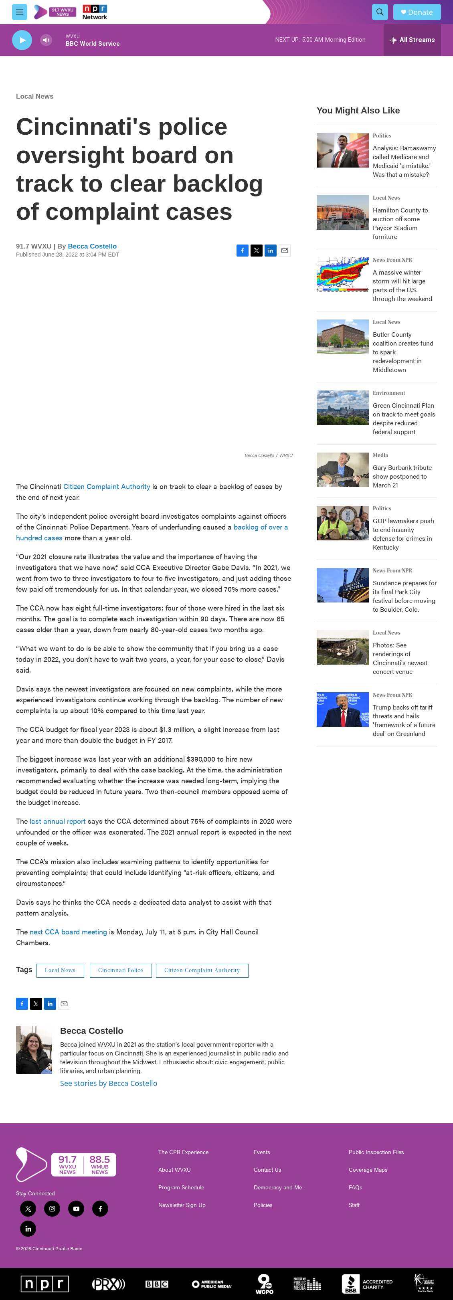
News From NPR (392, 260)
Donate (420, 12)
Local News (35, 96)
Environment (389, 393)
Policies (263, 1205)
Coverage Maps (368, 1170)
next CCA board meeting (68, 931)
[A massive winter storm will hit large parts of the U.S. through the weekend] (343, 274)
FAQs (355, 1187)
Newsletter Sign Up (182, 1205)
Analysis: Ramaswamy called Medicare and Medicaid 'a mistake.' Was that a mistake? (404, 161)
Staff (354, 1205)
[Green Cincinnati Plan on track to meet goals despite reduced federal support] (343, 407)
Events (262, 1152)
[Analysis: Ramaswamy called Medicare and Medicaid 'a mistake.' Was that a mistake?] (343, 150)
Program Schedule (181, 1187)
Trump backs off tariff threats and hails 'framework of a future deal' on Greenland (404, 720)
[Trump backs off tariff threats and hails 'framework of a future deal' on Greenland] (343, 709)
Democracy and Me (278, 1187)
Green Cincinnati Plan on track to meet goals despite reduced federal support (404, 418)
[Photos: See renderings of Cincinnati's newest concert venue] (343, 647)
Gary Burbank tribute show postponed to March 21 (402, 476)
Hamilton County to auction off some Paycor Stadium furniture (400, 223)
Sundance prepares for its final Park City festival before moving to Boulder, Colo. (405, 596)
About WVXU (174, 1170)
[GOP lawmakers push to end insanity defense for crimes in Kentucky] (343, 523)
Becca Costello (92, 246)
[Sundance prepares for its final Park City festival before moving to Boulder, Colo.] (343, 585)
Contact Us (267, 1170)
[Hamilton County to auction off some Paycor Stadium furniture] (343, 212)
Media (380, 455)
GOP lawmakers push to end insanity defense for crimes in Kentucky (403, 534)
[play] (22, 40)
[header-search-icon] (380, 12)
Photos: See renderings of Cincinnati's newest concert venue (400, 658)
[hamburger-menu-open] (19, 12)
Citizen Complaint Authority (106, 486)
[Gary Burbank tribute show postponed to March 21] (343, 470)
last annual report (58, 821)
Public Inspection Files (376, 1152)
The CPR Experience (183, 1152)
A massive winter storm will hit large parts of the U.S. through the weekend (402, 285)
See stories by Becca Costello (109, 1083)
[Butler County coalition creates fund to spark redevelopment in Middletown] (343, 336)
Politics (382, 136)
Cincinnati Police (121, 970)
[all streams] (412, 40)
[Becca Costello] (34, 1050)
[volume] (46, 40)
